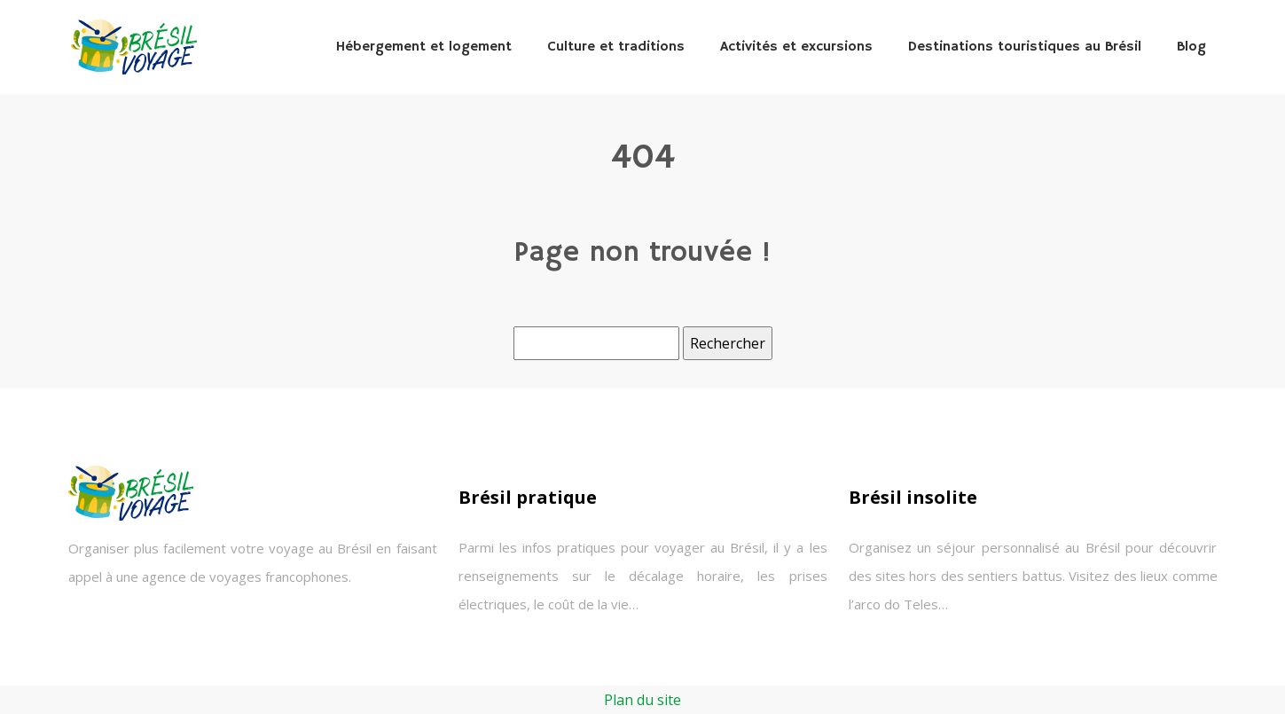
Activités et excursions (796, 47)
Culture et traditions (616, 47)
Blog (1191, 47)
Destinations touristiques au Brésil (1024, 47)
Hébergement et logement (424, 47)
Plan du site (642, 700)
